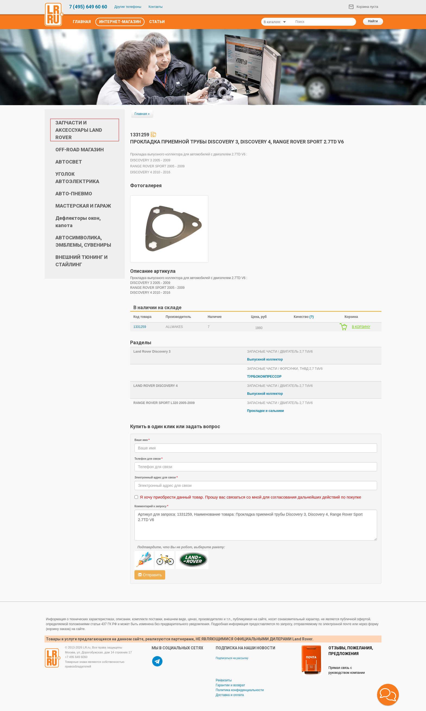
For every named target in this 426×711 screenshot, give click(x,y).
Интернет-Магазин (120, 22)
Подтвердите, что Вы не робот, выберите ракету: (181, 547)
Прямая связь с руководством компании (346, 670)
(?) (311, 317)
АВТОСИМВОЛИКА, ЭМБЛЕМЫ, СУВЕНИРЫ (83, 241)
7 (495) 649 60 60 (88, 7)
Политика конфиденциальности (240, 690)
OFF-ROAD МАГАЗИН (79, 149)
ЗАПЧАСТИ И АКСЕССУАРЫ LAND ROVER (78, 130)
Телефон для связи (148, 458)
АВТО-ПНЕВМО (73, 193)
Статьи (157, 22)
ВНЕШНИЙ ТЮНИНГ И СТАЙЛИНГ (81, 260)
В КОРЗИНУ (361, 327)
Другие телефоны (127, 7)
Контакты (156, 7)
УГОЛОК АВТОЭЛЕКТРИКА (77, 177)
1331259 (139, 327)
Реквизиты (224, 680)
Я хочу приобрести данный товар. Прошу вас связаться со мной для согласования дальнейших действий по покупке (250, 497)
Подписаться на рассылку (232, 658)
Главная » (142, 114)
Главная (82, 22)
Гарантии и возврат (230, 685)
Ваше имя (142, 439)
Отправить (150, 575)
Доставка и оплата (230, 695)
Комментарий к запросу (151, 506)
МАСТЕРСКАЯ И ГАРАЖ (83, 206)
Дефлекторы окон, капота (78, 221)
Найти (373, 21)
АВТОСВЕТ (68, 162)
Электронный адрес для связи (156, 477)
